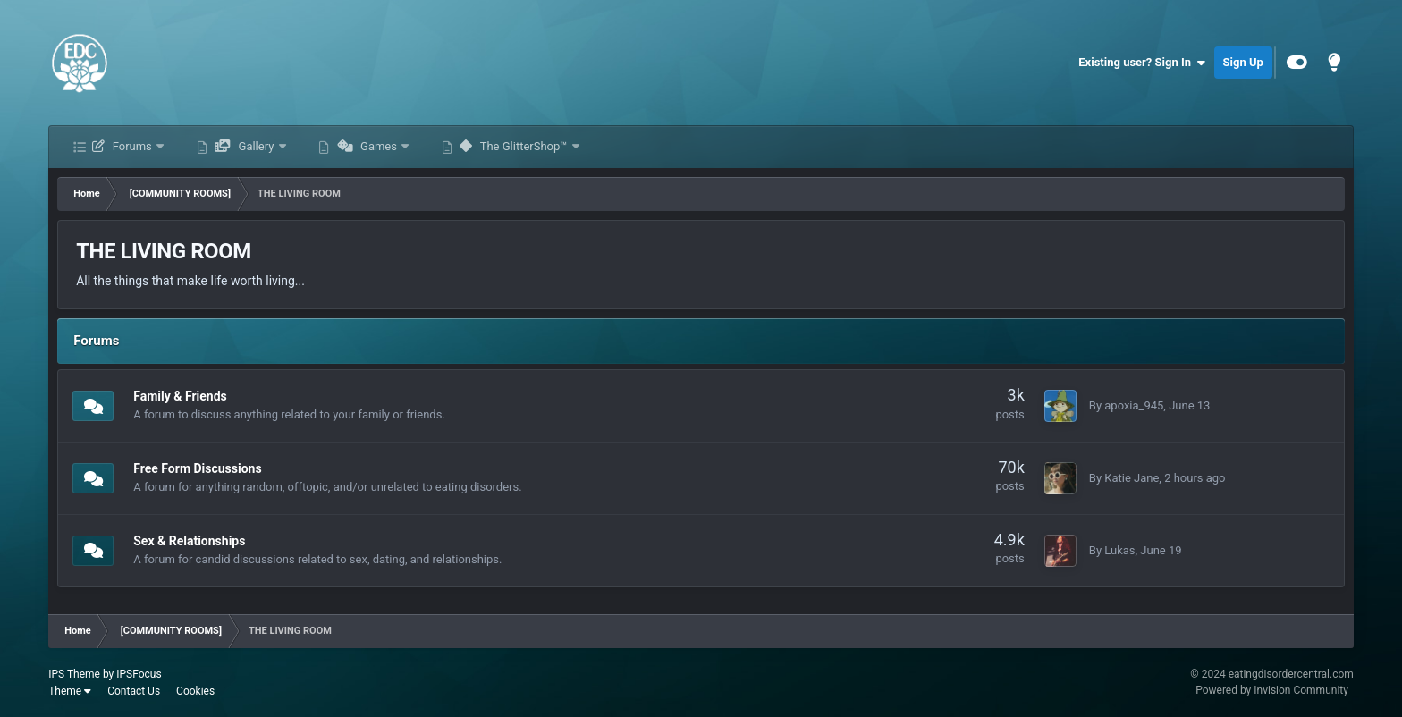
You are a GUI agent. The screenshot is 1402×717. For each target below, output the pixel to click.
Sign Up (1243, 62)
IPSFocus (138, 674)
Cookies (195, 691)
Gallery (244, 146)
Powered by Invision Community (1271, 690)
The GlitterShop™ (513, 146)
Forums (122, 146)
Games (367, 146)
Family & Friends (180, 396)
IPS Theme (74, 674)
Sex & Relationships (189, 541)
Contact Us (133, 691)
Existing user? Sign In (1141, 62)
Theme (69, 691)
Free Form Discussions (197, 468)
